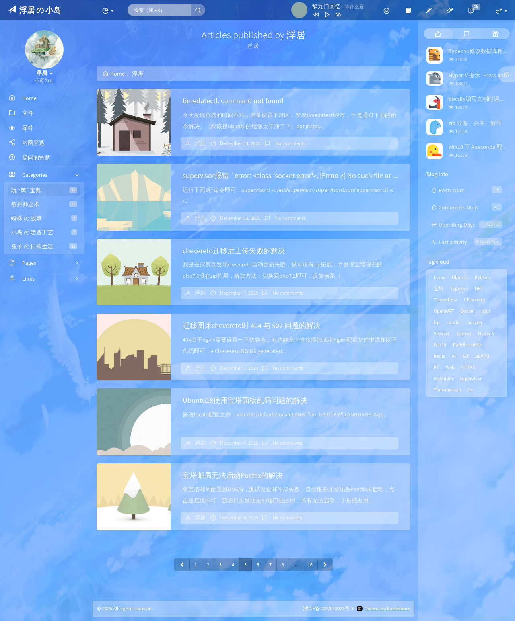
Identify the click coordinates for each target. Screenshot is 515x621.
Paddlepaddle (467, 345)
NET (479, 288)
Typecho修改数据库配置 (479, 51)
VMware (442, 333)
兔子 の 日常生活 (44, 246)
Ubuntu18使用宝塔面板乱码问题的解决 (245, 400)
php (486, 311)
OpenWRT (444, 311)
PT (436, 367)
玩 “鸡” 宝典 (44, 190)
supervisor (471, 378)
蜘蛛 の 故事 (44, 218)
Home (114, 73)
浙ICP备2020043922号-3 (328, 608)
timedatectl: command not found (233, 100)
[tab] (438, 33)
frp (437, 322)
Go (471, 390)
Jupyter (474, 322)
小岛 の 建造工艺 (44, 232)
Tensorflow (445, 300)
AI (454, 356)
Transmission (447, 390)
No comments (289, 143)
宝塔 (438, 288)
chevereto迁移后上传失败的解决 (234, 250)
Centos (464, 333)
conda (453, 322)
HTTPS (468, 367)
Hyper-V (486, 333)
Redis (439, 356)
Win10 (440, 345)
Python (482, 277)
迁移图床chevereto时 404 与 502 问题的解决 (252, 325)
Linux (439, 277)
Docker (468, 311)
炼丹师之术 (44, 204)
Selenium (443, 378)
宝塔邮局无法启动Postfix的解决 (233, 475)
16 (310, 565)
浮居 (200, 143)
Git (465, 356)
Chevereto (474, 300)
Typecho (459, 288)
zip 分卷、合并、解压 (475, 123)
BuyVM (482, 356)
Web (450, 367)
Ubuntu (460, 277)
